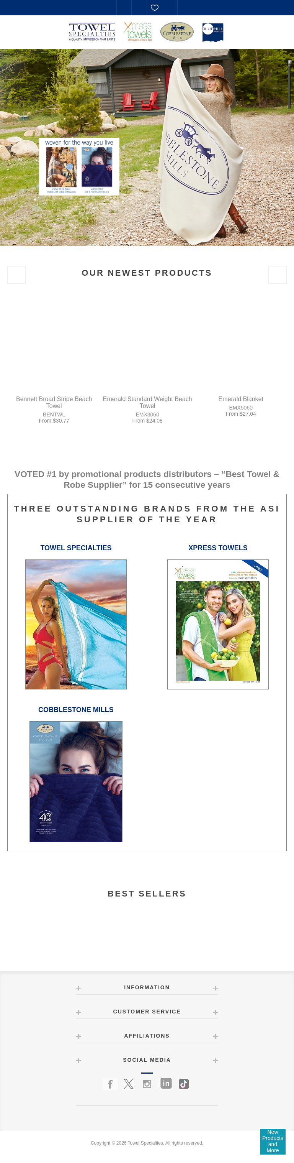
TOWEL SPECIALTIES (75, 548)
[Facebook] (110, 1084)
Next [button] (277, 275)
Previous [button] (16, 275)
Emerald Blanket (241, 399)
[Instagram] (147, 1084)
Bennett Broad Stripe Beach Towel (54, 402)
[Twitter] (128, 1084)
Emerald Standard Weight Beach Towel (147, 402)
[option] (147, 147)
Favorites (154, 7)
